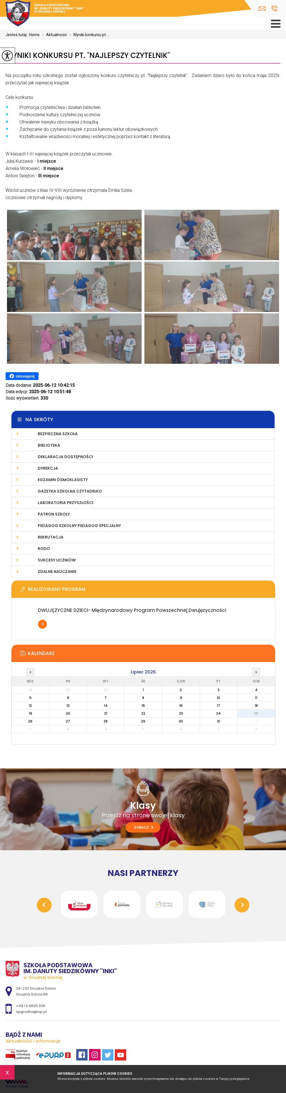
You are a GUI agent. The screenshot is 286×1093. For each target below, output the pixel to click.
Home (34, 35)
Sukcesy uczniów (57, 560)
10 (218, 697)
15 (143, 705)
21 (105, 713)
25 (256, 713)
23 (181, 713)
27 (68, 721)
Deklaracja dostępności (65, 457)
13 (68, 705)
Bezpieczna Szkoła (58, 434)
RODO (44, 548)
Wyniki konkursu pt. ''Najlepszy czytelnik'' (88, 55)
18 (256, 705)
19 (30, 713)
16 (181, 705)
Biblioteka (49, 445)
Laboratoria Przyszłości (65, 502)
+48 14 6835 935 (274, 8)
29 (143, 721)
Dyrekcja (48, 468)
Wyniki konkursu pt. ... (88, 35)
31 (218, 721)
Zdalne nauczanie (57, 571)
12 (30, 705)
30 (181, 721)
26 (30, 721)
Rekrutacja (50, 537)
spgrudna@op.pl (262, 8)
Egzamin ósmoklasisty (63, 480)
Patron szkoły (54, 514)
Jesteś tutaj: (17, 35)
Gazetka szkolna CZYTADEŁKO (70, 491)
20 (68, 713)
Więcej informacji (42, 624)
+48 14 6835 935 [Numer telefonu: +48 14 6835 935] (30, 1005)
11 (256, 697)
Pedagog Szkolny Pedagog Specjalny (79, 525)
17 (218, 705)
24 (218, 713)
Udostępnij (21, 376)
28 (106, 721)
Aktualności (53, 35)
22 (143, 713)
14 (106, 705)
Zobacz (143, 827)
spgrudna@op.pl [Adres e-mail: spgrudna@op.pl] (31, 1011)
